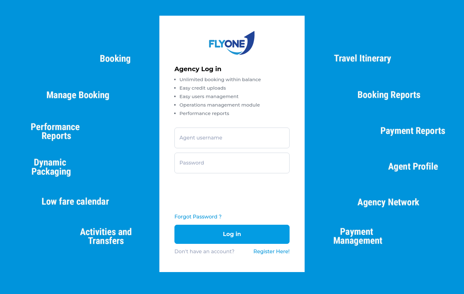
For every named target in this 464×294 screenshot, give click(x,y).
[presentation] (222, 190)
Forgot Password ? (197, 217)
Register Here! (271, 252)
